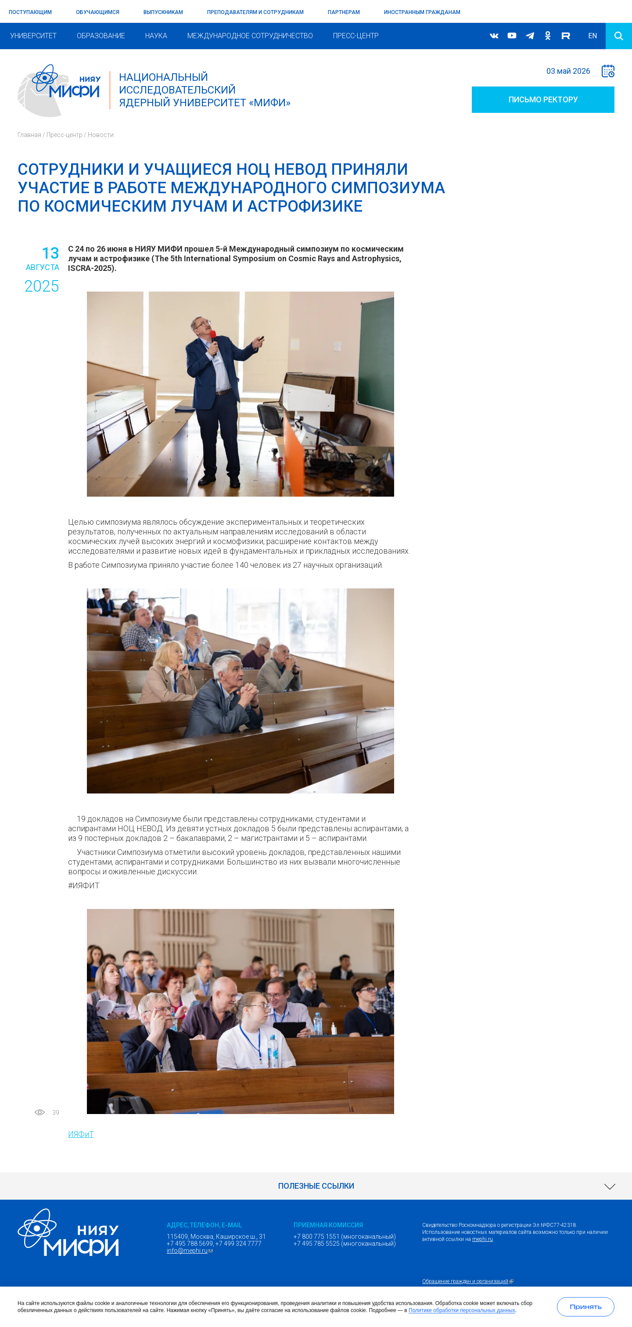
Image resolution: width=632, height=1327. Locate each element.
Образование (101, 36)
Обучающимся (97, 12)
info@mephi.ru (191, 1250)
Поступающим (30, 12)
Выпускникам (163, 12)
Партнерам (344, 12)
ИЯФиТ (81, 1134)
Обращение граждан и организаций (469, 1281)
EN (592, 36)
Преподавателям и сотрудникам (255, 12)
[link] (316, 1186)
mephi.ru (482, 1239)
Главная (29, 134)
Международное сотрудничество (250, 36)
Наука (156, 36)
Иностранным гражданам (422, 12)
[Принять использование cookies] (585, 1306)
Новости (101, 134)
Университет (33, 36)
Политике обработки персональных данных (462, 1310)
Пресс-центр (356, 36)
